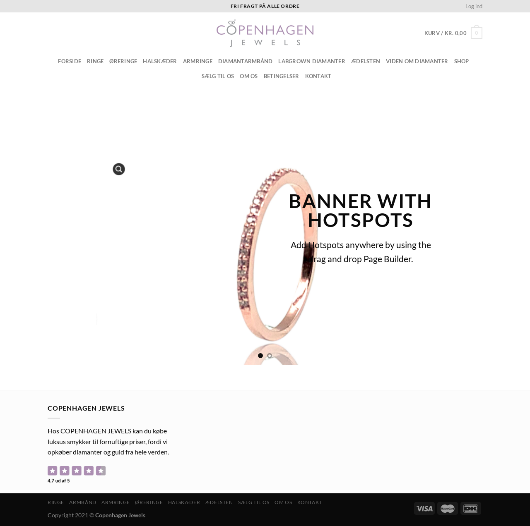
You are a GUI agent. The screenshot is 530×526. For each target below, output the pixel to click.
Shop (461, 61)
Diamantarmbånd (245, 61)
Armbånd (82, 502)
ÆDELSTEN (365, 61)
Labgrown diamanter (311, 61)
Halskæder (160, 61)
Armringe (197, 61)
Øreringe (123, 61)
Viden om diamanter (417, 61)
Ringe (95, 61)
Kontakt (318, 76)
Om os (249, 76)
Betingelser (281, 76)
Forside (69, 61)
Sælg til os (218, 76)
